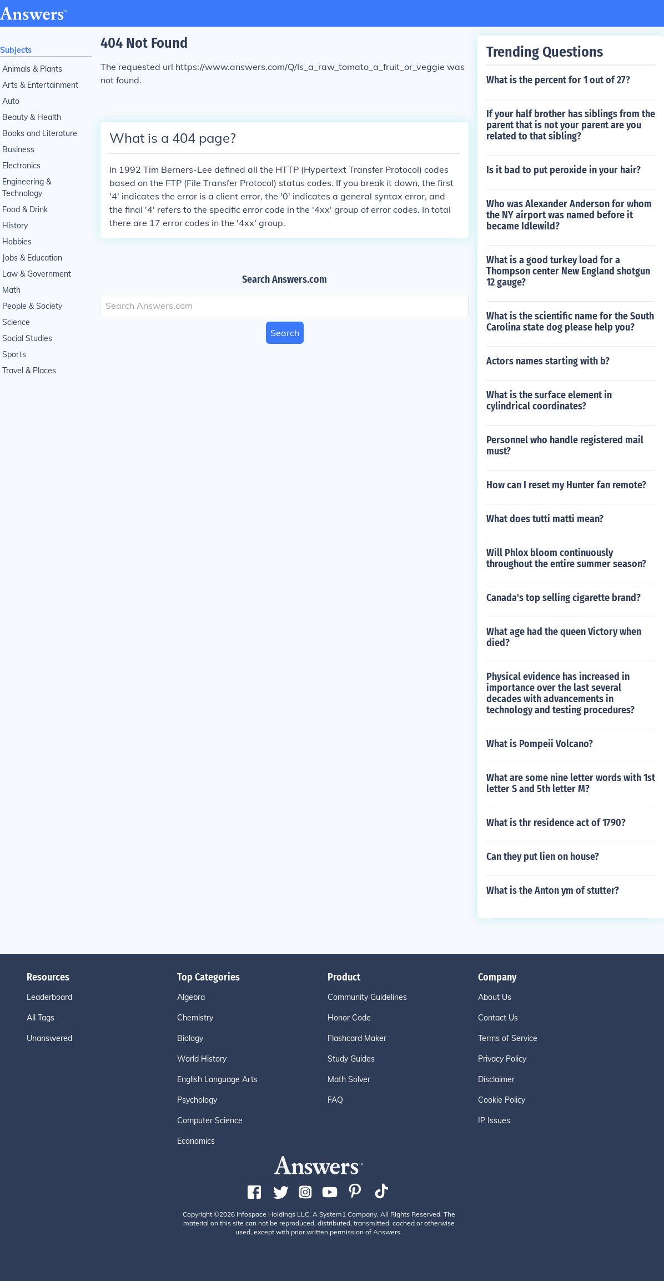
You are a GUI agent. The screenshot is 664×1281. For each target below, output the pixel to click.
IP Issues (494, 1120)
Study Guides (351, 1059)
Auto (10, 101)
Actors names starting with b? (548, 361)
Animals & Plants (32, 69)
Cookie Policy (501, 1100)
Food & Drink (25, 209)
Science (16, 322)
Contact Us (498, 1018)
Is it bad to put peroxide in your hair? (563, 170)
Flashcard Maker (357, 1038)
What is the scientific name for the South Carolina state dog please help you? (570, 321)
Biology (190, 1038)
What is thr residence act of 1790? (556, 823)
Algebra (191, 997)
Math (11, 290)
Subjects (16, 50)
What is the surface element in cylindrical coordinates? (549, 400)
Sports (14, 354)
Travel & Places (29, 371)
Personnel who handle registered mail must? (564, 445)
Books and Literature (39, 133)
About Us (494, 997)
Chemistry (195, 1018)
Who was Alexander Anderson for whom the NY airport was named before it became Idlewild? (569, 215)
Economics (196, 1141)
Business (18, 149)
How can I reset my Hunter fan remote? (566, 485)
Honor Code (349, 1018)
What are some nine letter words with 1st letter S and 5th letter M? (570, 783)
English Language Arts (217, 1079)
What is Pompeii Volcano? (539, 744)
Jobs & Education (32, 258)
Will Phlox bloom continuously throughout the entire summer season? (566, 558)
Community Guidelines (367, 997)
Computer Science (210, 1120)
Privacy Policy (502, 1059)
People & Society (32, 306)
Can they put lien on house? (542, 856)
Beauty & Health (31, 117)
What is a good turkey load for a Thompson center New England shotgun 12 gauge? (568, 271)
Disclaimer (496, 1079)
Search (284, 332)
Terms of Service (507, 1038)
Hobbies (17, 242)
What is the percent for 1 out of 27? (558, 80)
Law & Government (36, 274)
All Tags (40, 1018)
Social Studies (27, 338)
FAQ (335, 1100)
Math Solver (349, 1079)
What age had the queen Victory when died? (563, 637)
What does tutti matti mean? (544, 519)
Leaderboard (49, 997)
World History (202, 1059)
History (15, 226)
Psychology (197, 1100)
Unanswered (49, 1038)
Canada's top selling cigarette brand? (563, 598)
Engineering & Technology (26, 187)
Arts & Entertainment (40, 85)
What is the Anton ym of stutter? (552, 890)
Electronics (21, 166)
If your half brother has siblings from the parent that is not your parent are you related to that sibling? (570, 125)
